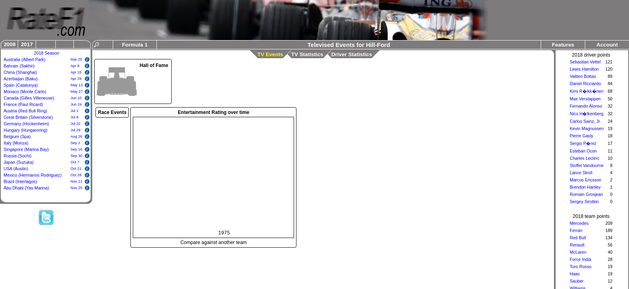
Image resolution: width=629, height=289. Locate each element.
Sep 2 (75, 143)
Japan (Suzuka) (19, 162)
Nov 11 (77, 181)
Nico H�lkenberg (586, 113)
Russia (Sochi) (17, 155)
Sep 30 (77, 156)
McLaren (578, 252)
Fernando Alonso (586, 106)
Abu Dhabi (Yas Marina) (26, 187)
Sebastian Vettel (585, 61)
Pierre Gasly (581, 135)
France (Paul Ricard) (23, 104)
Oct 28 (76, 175)
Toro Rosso (580, 266)
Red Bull (578, 237)
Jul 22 (76, 124)
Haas (575, 273)
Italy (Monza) (16, 142)
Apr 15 (76, 72)
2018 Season (46, 53)
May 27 (77, 92)
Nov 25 (77, 188)
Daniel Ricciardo (585, 83)
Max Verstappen (585, 98)
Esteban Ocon (583, 151)
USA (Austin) (16, 168)
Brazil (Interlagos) (20, 181)
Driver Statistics (351, 54)
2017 (27, 44)
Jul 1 (75, 111)
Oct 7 (75, 162)
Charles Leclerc (584, 158)
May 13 (77, 85)
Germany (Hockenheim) (26, 123)
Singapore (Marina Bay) (26, 149)
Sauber (576, 281)
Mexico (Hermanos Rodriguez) (33, 175)
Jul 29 (76, 130)
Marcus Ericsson (585, 179)
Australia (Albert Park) (24, 59)
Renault (577, 244)
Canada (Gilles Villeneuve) (29, 98)
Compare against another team (214, 242)
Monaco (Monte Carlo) (25, 91)
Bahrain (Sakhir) (19, 65)
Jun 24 (76, 104)
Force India (580, 259)
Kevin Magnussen (587, 128)
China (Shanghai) (20, 72)
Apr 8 (75, 66)
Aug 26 (77, 136)
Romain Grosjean (586, 194)
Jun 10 (76, 98)
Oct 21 (76, 169)
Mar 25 (76, 59)
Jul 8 (75, 117)
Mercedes (579, 223)
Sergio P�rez (583, 143)
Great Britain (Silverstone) (28, 117)
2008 (10, 44)
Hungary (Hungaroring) (25, 130)
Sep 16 (77, 149)
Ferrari (576, 230)
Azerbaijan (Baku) (21, 78)
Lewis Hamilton (584, 69)
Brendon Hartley (585, 187)
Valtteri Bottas (583, 76)
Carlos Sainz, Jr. (585, 121)
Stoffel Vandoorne (586, 165)
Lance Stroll (581, 172)
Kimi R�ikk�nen (586, 91)
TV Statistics (307, 54)
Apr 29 (76, 79)
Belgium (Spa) (17, 136)
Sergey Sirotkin (584, 201)
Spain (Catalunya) (21, 85)
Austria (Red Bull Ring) (25, 110)
